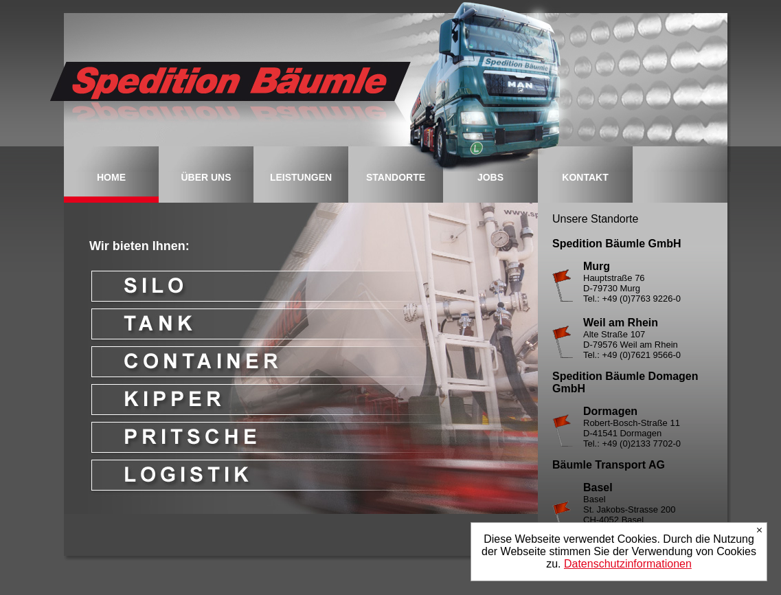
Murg (596, 266)
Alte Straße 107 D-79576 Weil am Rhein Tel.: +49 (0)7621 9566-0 (632, 344)
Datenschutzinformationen (628, 564)
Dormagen (610, 411)
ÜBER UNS (206, 177)
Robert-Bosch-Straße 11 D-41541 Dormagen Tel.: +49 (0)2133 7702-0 (632, 433)
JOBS (490, 177)
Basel (598, 487)
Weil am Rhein (620, 322)
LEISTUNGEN (301, 177)
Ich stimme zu (759, 530)
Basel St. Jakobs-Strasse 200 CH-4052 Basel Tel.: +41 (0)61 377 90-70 (633, 514)
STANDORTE (395, 177)
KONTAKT (585, 177)
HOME (111, 177)
